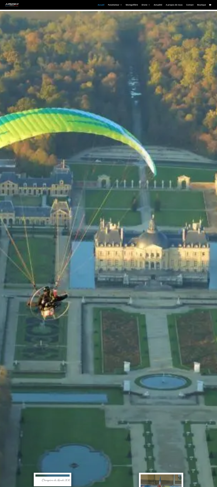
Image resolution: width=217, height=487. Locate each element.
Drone (144, 5)
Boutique (201, 5)
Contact (190, 5)
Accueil (101, 5)
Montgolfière (132, 5)
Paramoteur (113, 5)
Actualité (158, 5)
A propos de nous (174, 5)
